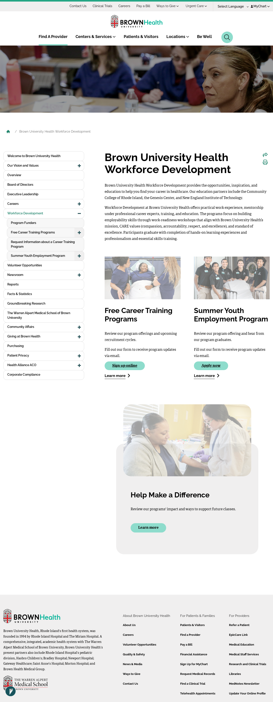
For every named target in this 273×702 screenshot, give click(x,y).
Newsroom (15, 275)
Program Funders (23, 223)
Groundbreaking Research (26, 303)
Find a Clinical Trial (192, 683)
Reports (13, 284)
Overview (14, 175)
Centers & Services (96, 36)
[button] (79, 166)
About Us (129, 625)
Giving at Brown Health (23, 336)
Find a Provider (190, 634)
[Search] (227, 37)
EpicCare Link (238, 634)
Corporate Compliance (23, 374)
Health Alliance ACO (21, 365)
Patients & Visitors (141, 36)
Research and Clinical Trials (247, 664)
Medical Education (241, 644)
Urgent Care (196, 6)
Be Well (204, 36)
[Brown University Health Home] (8, 132)
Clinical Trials (102, 6)
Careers (124, 6)
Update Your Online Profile (247, 693)
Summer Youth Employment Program (38, 255)
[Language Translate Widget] (231, 6)
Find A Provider (53, 36)
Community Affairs (20, 327)
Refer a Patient (239, 625)
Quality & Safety (134, 654)
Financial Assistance (193, 654)
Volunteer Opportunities (24, 265)
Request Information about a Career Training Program (43, 244)
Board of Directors (20, 184)
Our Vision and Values (23, 165)
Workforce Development (25, 213)
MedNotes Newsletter (244, 683)
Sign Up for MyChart (194, 664)
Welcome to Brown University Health (33, 156)
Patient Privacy (18, 355)
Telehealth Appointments (197, 693)
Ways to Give (167, 6)
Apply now (211, 366)
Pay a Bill (143, 6)
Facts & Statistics (19, 294)
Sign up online (124, 366)
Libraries (235, 674)
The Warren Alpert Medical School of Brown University (38, 315)
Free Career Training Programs (33, 232)
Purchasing (15, 346)
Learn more (117, 375)
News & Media (132, 664)
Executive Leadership (22, 194)
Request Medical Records (197, 674)
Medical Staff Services (244, 654)
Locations (177, 36)
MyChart (260, 6)
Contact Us (78, 6)
